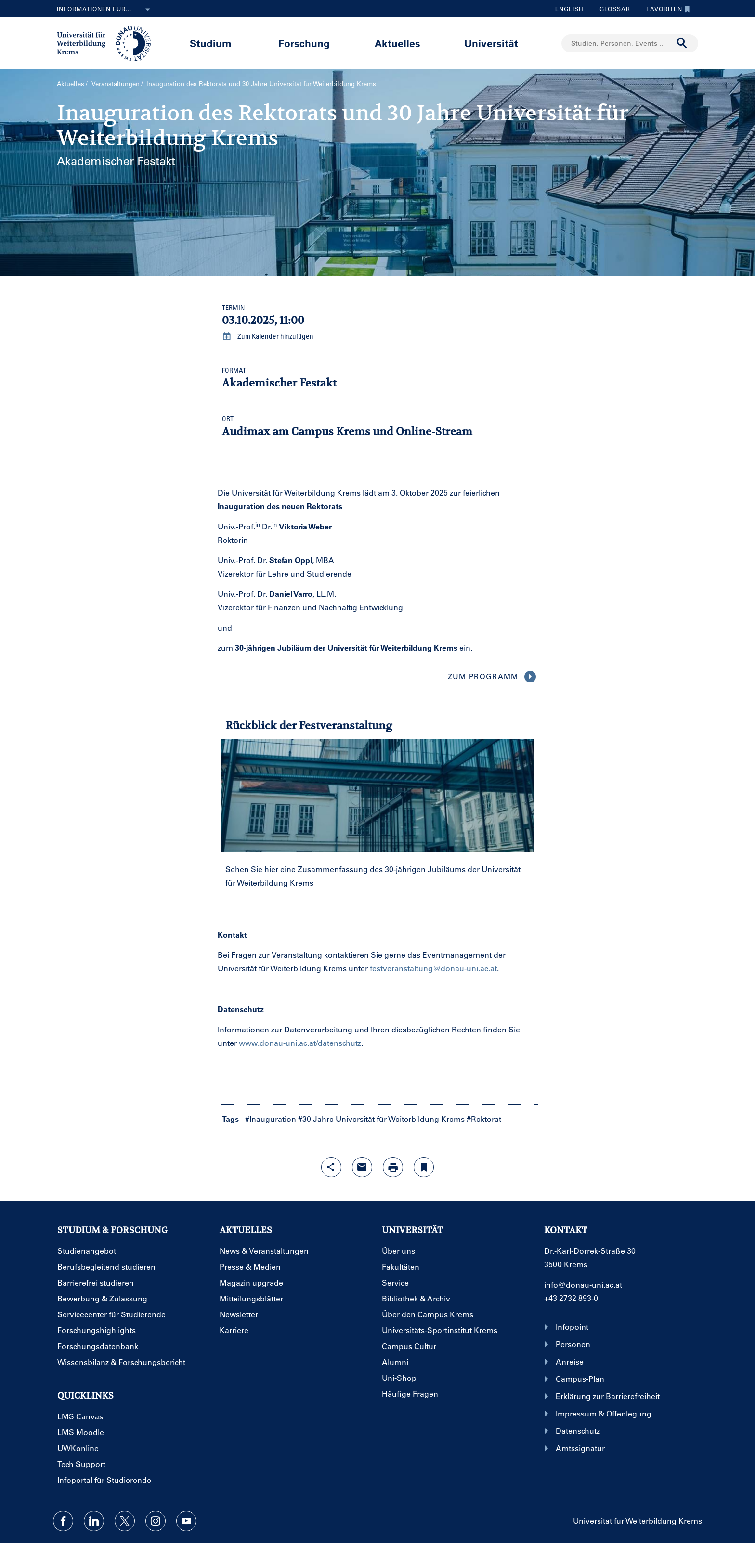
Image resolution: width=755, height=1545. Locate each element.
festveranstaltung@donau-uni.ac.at (433, 968)
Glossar (611, 8)
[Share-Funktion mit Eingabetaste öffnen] (331, 1167)
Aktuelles (397, 43)
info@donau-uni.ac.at (583, 1284)
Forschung (304, 43)
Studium (211, 43)
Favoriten (665, 8)
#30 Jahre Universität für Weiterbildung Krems (381, 1119)
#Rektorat (484, 1119)
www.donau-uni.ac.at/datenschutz (300, 1043)
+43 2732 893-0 (571, 1298)
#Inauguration (270, 1119)
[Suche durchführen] (682, 43)
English (569, 9)
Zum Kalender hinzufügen (267, 336)
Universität (491, 43)
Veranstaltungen (115, 83)
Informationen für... (105, 9)
